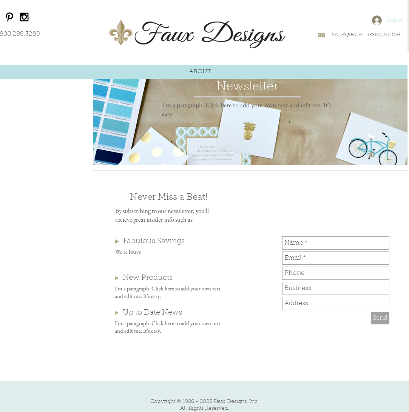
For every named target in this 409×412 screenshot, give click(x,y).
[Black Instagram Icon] (24, 17)
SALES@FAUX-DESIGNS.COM (366, 34)
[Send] (380, 318)
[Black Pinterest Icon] (9, 17)
